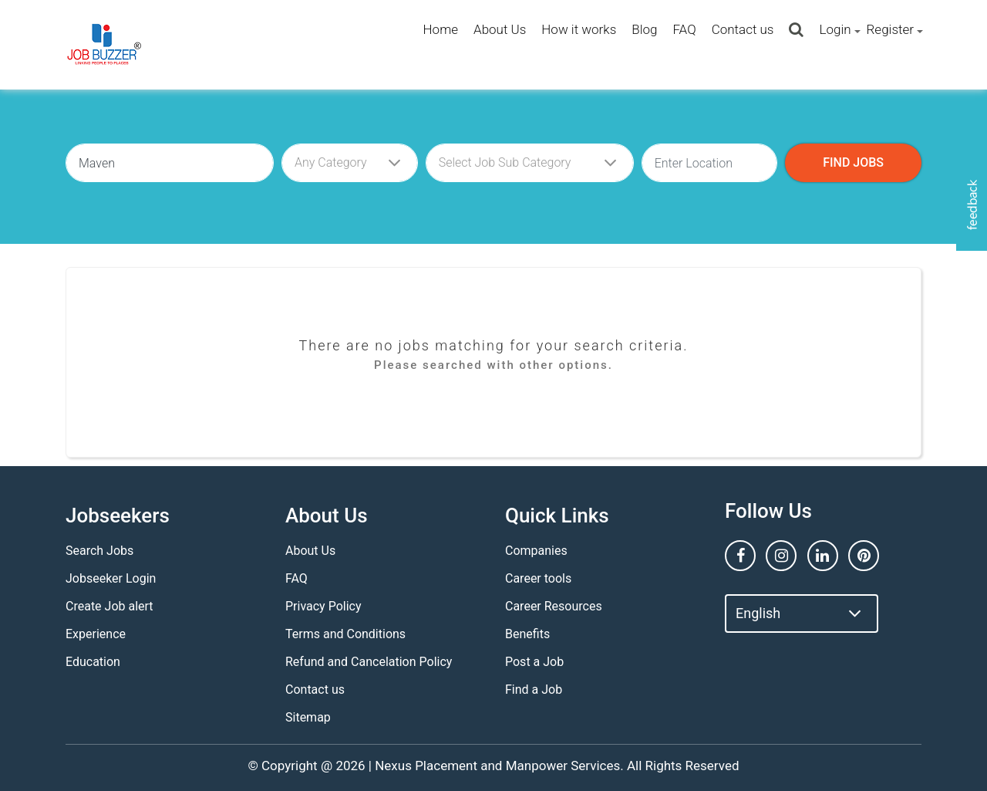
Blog (644, 29)
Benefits (527, 634)
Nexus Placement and (438, 765)
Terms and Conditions (345, 634)
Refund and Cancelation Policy (368, 661)
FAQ (684, 29)
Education (93, 661)
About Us (499, 29)
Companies (536, 550)
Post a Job (534, 661)
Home (440, 29)
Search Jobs (99, 550)
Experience (96, 634)
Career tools (538, 578)
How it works (578, 29)
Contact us (743, 29)
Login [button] (835, 29)
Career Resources (553, 606)
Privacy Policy (323, 606)
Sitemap (308, 717)
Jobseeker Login (111, 578)
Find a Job (533, 689)
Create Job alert (109, 606)
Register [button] (890, 29)
